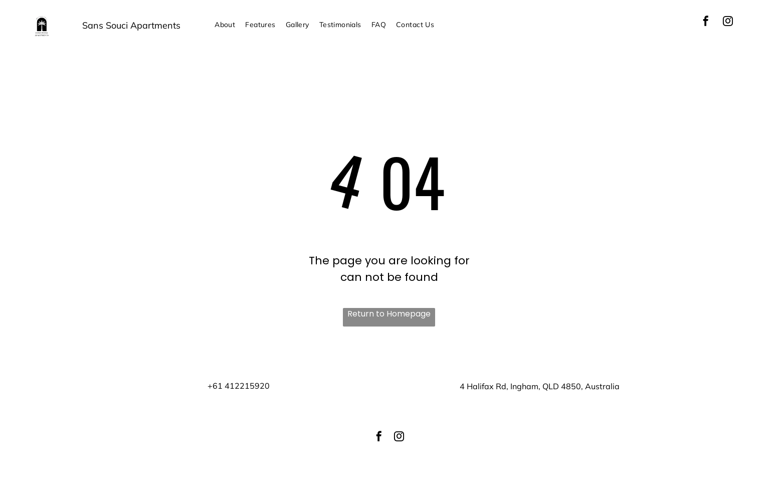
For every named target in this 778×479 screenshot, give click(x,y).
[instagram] (727, 22)
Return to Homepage (389, 314)
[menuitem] (225, 25)
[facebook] (705, 22)
